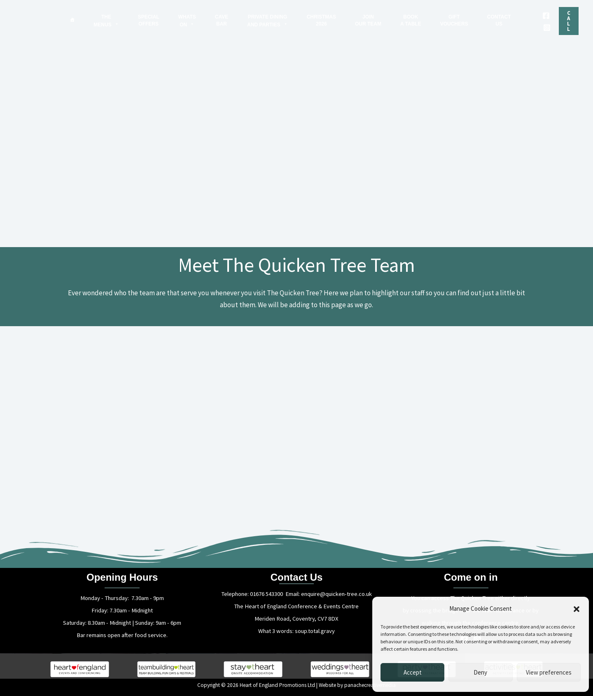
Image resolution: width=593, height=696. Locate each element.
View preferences (549, 672)
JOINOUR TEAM (368, 20)
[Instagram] (547, 27)
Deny (480, 672)
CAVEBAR (221, 20)
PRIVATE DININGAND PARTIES (267, 21)
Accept (413, 672)
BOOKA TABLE (410, 20)
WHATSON (187, 21)
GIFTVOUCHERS (454, 20)
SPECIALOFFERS (148, 20)
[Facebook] (546, 15)
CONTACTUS (499, 20)
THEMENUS (106, 21)
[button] (576, 609)
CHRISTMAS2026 (321, 20)
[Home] (72, 20)
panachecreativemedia (370, 685)
